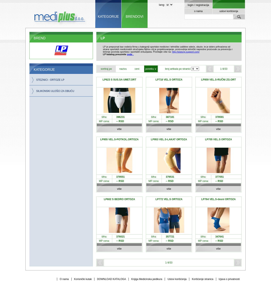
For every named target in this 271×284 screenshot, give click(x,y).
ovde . (130, 54)
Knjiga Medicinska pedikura (146, 279)
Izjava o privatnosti (229, 279)
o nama (198, 11)
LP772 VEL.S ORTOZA (168, 199)
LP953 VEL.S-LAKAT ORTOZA (169, 139)
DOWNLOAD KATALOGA (111, 279)
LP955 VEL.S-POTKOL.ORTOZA (119, 139)
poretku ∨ (150, 68)
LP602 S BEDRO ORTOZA (119, 199)
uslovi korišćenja (228, 11)
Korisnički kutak (83, 279)
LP (103, 38)
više (119, 129)
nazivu (123, 68)
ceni (137, 68)
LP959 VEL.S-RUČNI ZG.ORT (218, 79)
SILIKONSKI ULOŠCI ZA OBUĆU (55, 91)
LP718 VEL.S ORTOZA (168, 79)
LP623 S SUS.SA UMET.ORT (119, 79)
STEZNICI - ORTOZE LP (50, 79)
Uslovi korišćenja (177, 279)
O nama (64, 279)
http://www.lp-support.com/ (186, 52)
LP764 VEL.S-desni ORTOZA (218, 199)
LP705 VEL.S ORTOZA (218, 139)
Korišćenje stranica (202, 279)
